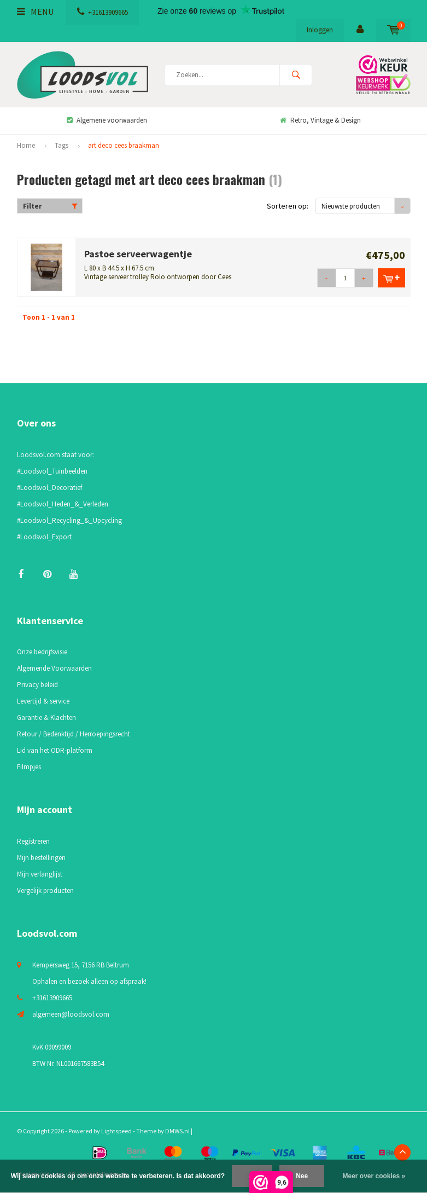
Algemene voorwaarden (107, 120)
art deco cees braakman (123, 145)
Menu (35, 11)
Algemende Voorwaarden (54, 668)
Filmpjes (29, 766)
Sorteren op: (287, 206)
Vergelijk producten (45, 890)
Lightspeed (116, 1131)
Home (26, 145)
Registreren (33, 841)
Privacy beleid (37, 684)
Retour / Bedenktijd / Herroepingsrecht (73, 734)
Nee (302, 1176)
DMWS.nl (177, 1131)
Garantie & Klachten (46, 717)
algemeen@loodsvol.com (70, 1014)
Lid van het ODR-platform (54, 750)
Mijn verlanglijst (39, 874)
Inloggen (320, 29)
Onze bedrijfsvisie (42, 651)
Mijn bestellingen (41, 857)
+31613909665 (102, 12)
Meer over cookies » (374, 1176)
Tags (61, 145)
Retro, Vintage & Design (320, 120)
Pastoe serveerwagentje (138, 253)
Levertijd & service (43, 701)
